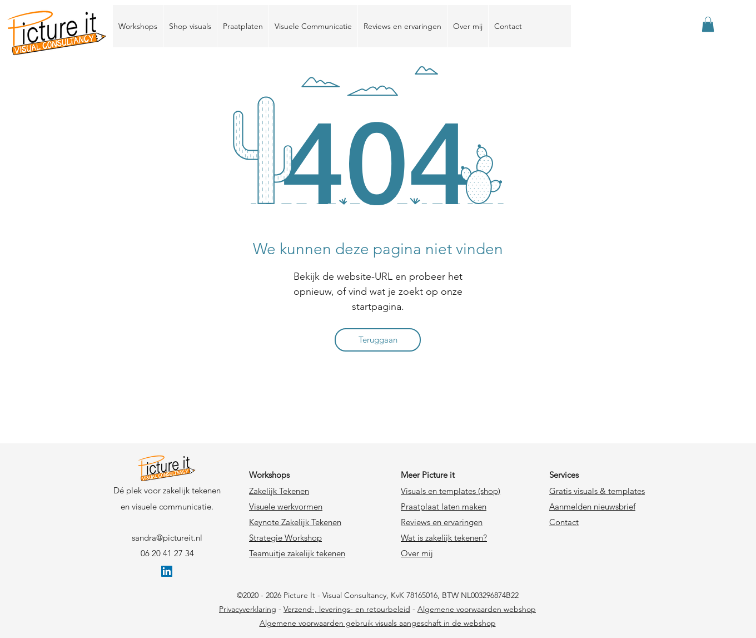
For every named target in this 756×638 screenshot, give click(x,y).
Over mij (417, 553)
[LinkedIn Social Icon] (166, 571)
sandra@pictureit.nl (167, 537)
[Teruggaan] (378, 340)
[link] (708, 24)
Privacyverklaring (247, 609)
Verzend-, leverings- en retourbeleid (347, 609)
